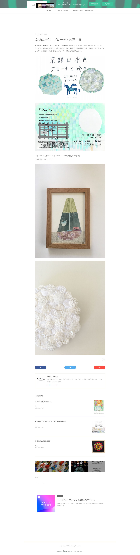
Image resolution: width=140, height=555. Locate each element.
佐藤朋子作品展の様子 (42, 441)
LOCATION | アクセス (61, 10)
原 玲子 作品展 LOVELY (43, 402)
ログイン (107, 4)
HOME (49, 10)
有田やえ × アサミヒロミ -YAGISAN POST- (50, 421)
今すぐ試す (94, 4)
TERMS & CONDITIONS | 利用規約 (82, 10)
